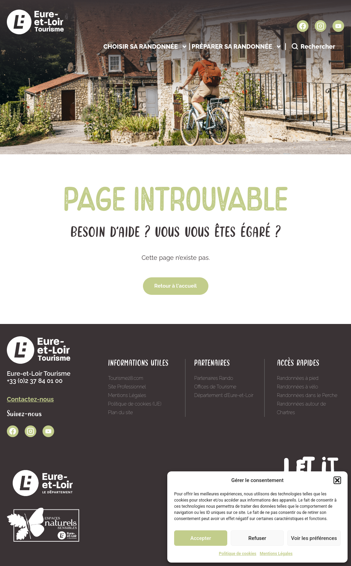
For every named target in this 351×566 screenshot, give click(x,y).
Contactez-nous (30, 399)
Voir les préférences (314, 538)
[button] (337, 480)
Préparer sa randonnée (237, 46)
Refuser (257, 538)
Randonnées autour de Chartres (301, 408)
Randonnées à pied (298, 378)
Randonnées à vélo (297, 386)
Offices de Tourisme (215, 386)
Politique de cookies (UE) (134, 404)
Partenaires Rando (213, 378)
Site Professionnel (127, 386)
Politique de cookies (237, 553)
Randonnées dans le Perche (307, 395)
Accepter (200, 538)
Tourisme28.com (125, 378)
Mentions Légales (276, 553)
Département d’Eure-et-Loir (223, 395)
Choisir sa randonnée (145, 46)
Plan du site (120, 412)
